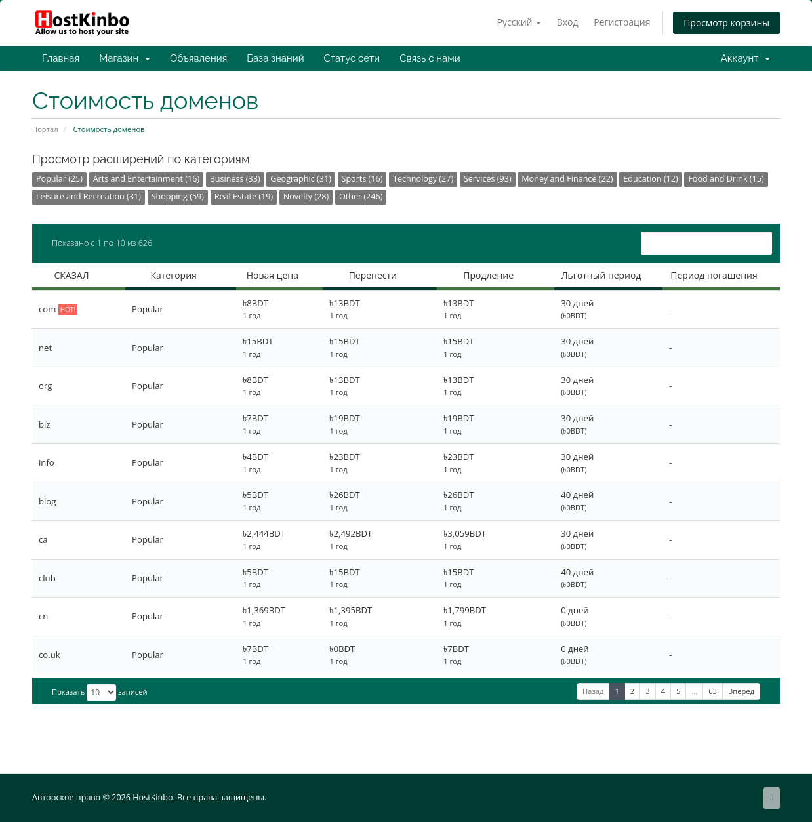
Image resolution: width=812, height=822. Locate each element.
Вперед (741, 691)
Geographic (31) (300, 178)
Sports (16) (362, 178)
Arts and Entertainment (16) (146, 178)
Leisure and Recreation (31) (88, 196)
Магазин (124, 58)
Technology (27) (423, 178)
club (47, 578)
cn (43, 616)
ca (43, 539)
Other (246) (361, 196)
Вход (568, 22)
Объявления (198, 58)
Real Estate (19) (243, 196)
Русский (519, 22)
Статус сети (352, 58)
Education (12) (650, 178)
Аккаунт (745, 58)
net (45, 348)
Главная (60, 58)
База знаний (275, 58)
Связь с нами (429, 58)
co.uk (49, 655)
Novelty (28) (306, 196)
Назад (593, 691)
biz (45, 424)
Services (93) (488, 178)
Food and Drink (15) (725, 178)
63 (712, 691)
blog (47, 501)
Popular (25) (59, 178)
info (46, 462)
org (45, 386)
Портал (45, 129)
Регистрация (622, 22)
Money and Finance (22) (567, 178)
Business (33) (235, 178)
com (58, 309)
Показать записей (100, 692)
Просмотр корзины (726, 22)
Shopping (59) (178, 196)
